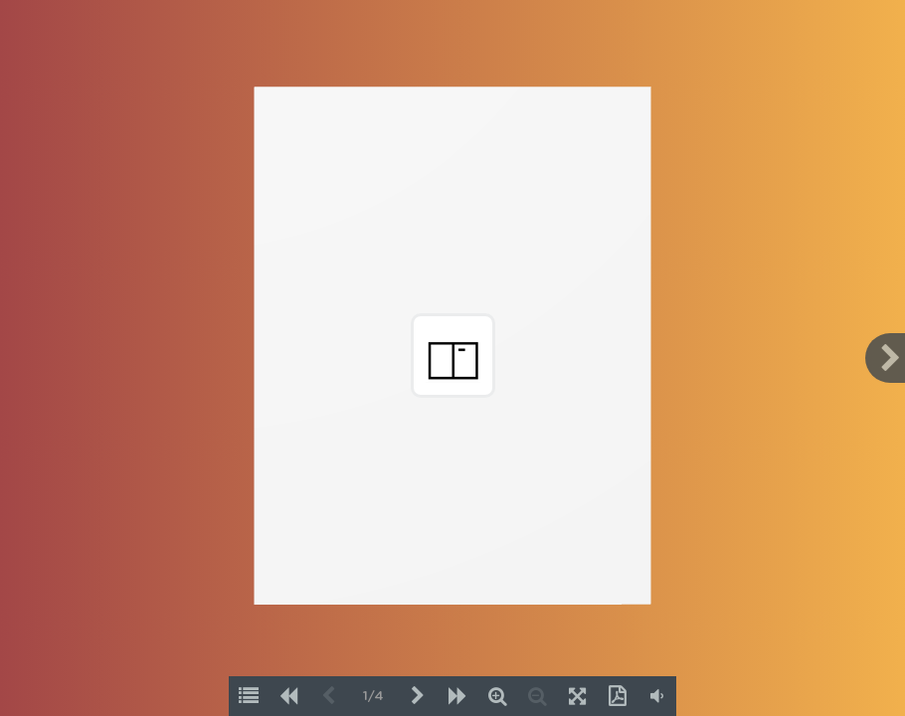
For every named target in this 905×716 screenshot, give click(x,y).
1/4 (373, 696)
